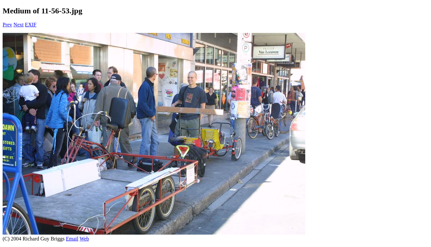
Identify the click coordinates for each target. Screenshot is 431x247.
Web (84, 238)
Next (18, 24)
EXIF (30, 24)
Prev (7, 24)
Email (72, 238)
